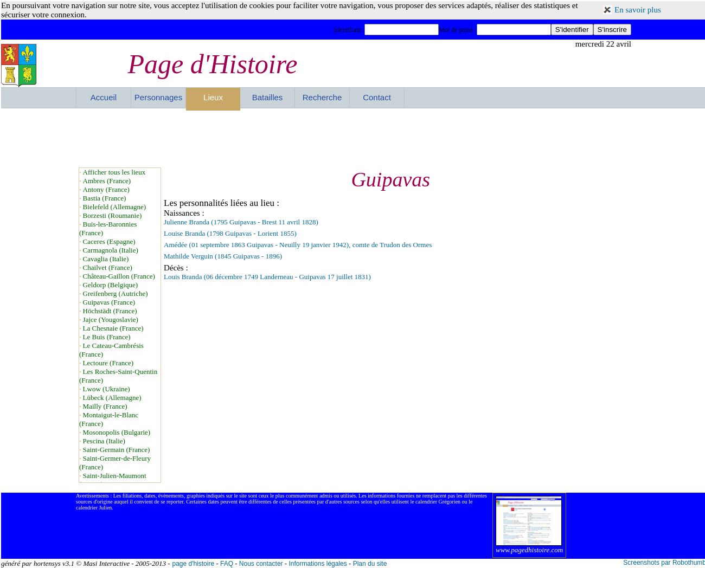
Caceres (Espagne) (109, 241)
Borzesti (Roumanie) (112, 215)
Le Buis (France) (107, 337)
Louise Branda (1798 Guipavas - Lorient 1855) (230, 233)
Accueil (104, 97)
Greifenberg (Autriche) (115, 293)
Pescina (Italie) (104, 441)
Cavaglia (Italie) (106, 259)
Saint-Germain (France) (116, 450)
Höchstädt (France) (110, 311)
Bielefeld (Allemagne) (114, 207)
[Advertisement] (353, 137)
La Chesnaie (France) (113, 328)
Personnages (158, 97)
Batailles (267, 97)
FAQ (226, 563)
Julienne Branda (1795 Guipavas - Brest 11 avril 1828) (241, 222)
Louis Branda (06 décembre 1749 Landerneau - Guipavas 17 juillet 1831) (267, 277)
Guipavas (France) (109, 302)
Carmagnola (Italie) (110, 250)
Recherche (322, 97)
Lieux (213, 97)
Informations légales (318, 563)
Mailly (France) (105, 406)
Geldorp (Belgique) (110, 285)
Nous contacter (261, 563)
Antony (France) (106, 189)
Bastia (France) (104, 198)
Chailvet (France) (107, 267)
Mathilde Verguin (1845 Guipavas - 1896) (223, 256)
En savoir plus (637, 9)
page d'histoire (193, 563)
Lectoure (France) (108, 363)
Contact (377, 97)
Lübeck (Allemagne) (112, 397)
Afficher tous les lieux (114, 172)
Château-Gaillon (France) (119, 276)
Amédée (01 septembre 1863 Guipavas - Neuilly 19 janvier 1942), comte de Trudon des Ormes (298, 245)
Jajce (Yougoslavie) (110, 319)
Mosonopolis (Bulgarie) (117, 432)
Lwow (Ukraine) (106, 389)
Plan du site (370, 563)
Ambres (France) (107, 181)
